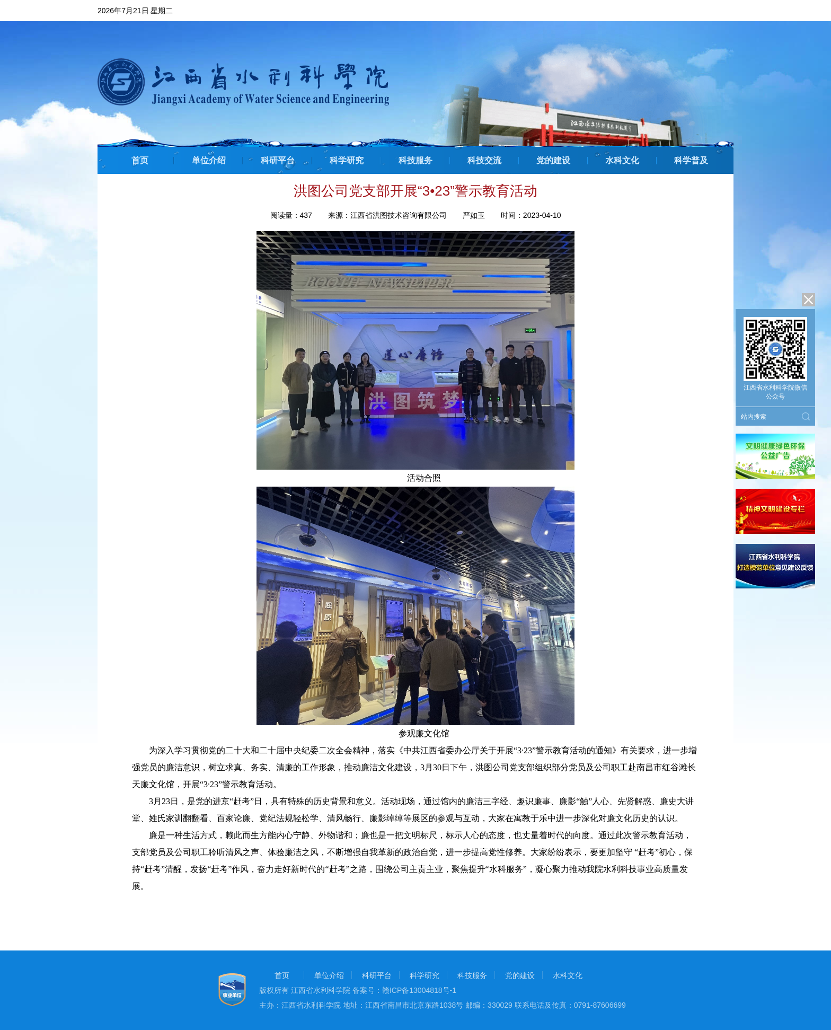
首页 (139, 160)
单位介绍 (209, 160)
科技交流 (484, 160)
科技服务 (415, 160)
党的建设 (553, 160)
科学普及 (691, 160)
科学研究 (347, 160)
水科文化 (622, 160)
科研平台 (278, 160)
